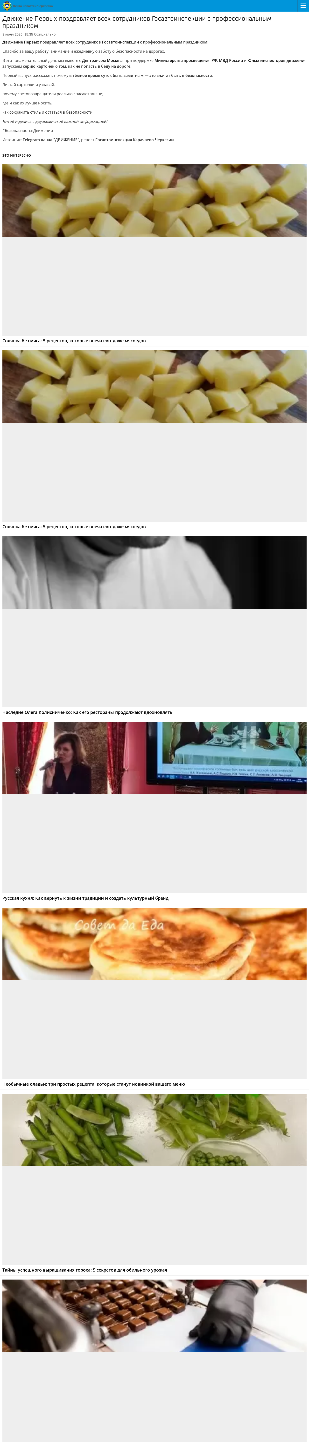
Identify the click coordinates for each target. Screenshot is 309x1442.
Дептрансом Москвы (102, 60)
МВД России (231, 60)
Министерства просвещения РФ (185, 60)
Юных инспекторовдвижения (277, 60)
